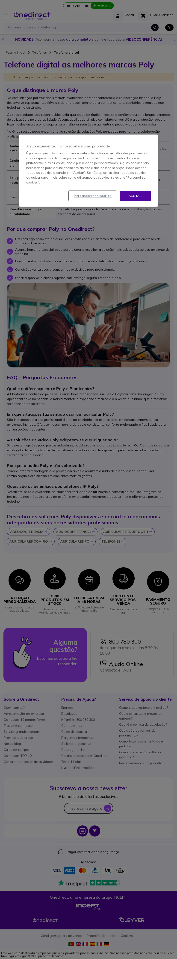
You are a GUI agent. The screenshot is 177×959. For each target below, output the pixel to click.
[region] (88, 170)
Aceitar (135, 195)
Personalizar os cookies (93, 196)
